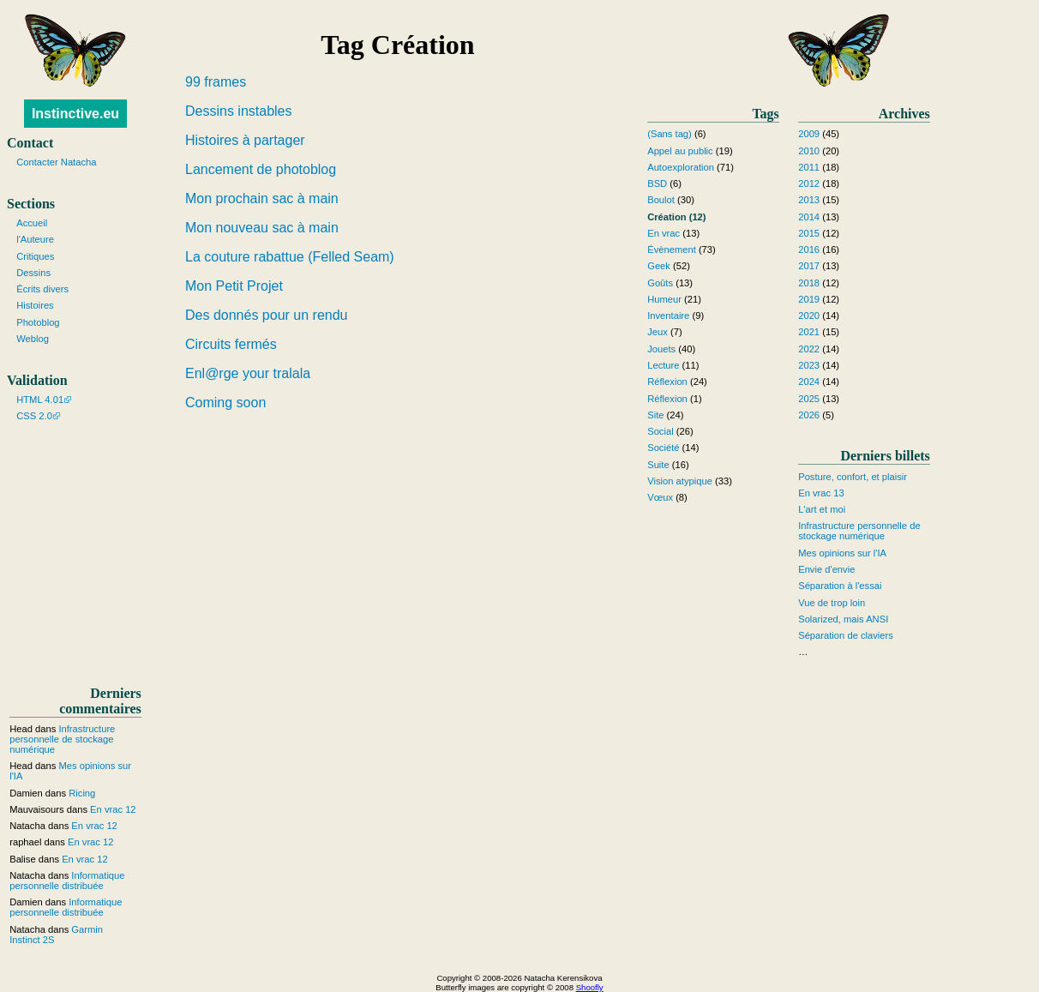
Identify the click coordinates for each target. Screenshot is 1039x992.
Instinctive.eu (75, 113)
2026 (809, 415)
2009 (809, 134)
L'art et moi (821, 509)
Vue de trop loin (831, 603)
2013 (809, 200)
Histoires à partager (245, 140)
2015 (809, 233)
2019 (809, 299)
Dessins (33, 273)
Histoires (35, 305)
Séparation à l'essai (839, 585)
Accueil (31, 223)
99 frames (215, 82)
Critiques (35, 256)
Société (663, 447)
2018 (809, 283)
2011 (809, 167)
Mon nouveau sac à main (262, 227)
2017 (809, 266)
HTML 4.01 (39, 399)
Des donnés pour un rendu (266, 315)
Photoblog (37, 322)
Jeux (657, 332)
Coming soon (225, 402)
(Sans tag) (669, 134)
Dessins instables (238, 111)
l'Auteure (35, 239)
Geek (658, 266)
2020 (809, 315)
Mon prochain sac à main (262, 198)
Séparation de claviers (845, 635)
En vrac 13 (821, 493)
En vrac (663, 233)
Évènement (671, 249)
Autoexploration (680, 167)
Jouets (661, 349)
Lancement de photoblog (260, 169)
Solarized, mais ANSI (843, 619)
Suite (658, 465)
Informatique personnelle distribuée (66, 880)
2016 (809, 249)
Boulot (661, 200)
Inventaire (668, 315)
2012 (809, 183)
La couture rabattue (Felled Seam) (289, 257)
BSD (657, 183)
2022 (809, 349)
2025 (809, 399)
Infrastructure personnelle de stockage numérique (859, 530)
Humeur (664, 299)
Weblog (32, 339)
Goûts (660, 283)
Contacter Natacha (56, 162)
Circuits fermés (231, 344)
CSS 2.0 (34, 416)
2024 (809, 381)
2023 (809, 365)
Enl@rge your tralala (247, 373)
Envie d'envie (826, 569)
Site (655, 415)
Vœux (660, 497)
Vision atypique (679, 481)
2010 (809, 151)
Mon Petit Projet (234, 286)
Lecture (663, 365)
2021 (809, 332)
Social (660, 431)
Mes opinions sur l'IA (842, 553)
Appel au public (680, 151)
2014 (809, 217)
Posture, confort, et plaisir (852, 477)
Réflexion (667, 381)
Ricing (82, 793)
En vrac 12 (112, 809)
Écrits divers (42, 289)
